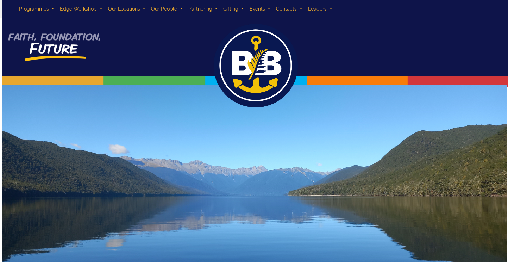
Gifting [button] (231, 9)
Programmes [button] (34, 9)
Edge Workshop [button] (79, 9)
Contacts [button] (287, 9)
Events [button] (258, 9)
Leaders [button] (318, 9)
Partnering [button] (201, 9)
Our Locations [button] (125, 9)
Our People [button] (164, 9)
